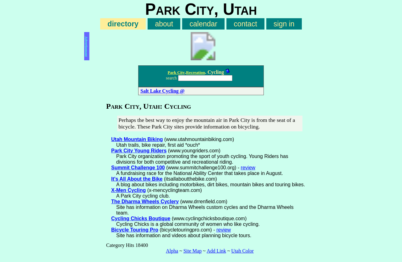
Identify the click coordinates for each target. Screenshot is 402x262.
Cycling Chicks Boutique (140, 218)
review (248, 167)
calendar (203, 24)
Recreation (195, 72)
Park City (176, 72)
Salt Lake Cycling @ (162, 91)
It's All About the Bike (137, 179)
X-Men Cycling (128, 190)
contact (245, 24)
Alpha (172, 251)
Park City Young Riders (138, 150)
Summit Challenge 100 (138, 167)
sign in (284, 24)
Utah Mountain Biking (137, 139)
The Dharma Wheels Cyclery (145, 201)
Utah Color (242, 251)
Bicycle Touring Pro (134, 229)
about (164, 24)
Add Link (216, 251)
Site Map (192, 251)
